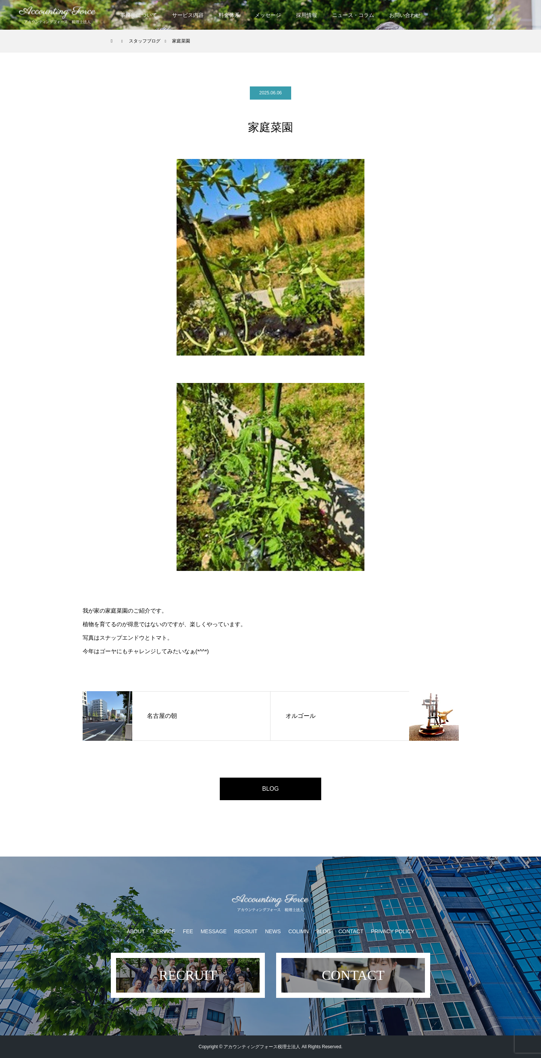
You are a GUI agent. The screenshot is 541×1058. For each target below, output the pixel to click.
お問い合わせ (405, 15)
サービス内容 (188, 15)
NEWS (273, 931)
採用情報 (306, 15)
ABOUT (136, 931)
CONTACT (351, 931)
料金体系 (229, 15)
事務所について (138, 15)
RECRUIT (245, 931)
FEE (188, 931)
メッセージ (268, 15)
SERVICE (163, 931)
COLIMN (298, 931)
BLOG (270, 789)
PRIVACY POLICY (392, 931)
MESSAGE (214, 931)
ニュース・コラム (353, 15)
